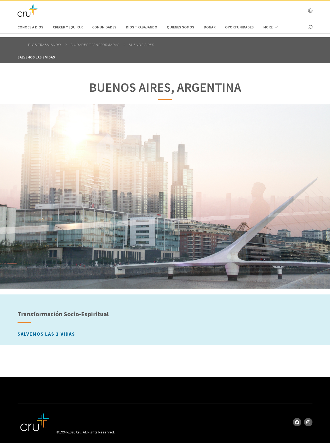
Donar (209, 27)
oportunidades (239, 27)
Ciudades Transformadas (95, 44)
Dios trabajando (141, 27)
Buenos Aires (141, 44)
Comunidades (104, 27)
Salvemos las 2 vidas (36, 57)
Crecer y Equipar (68, 27)
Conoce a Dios (30, 27)
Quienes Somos (180, 27)
